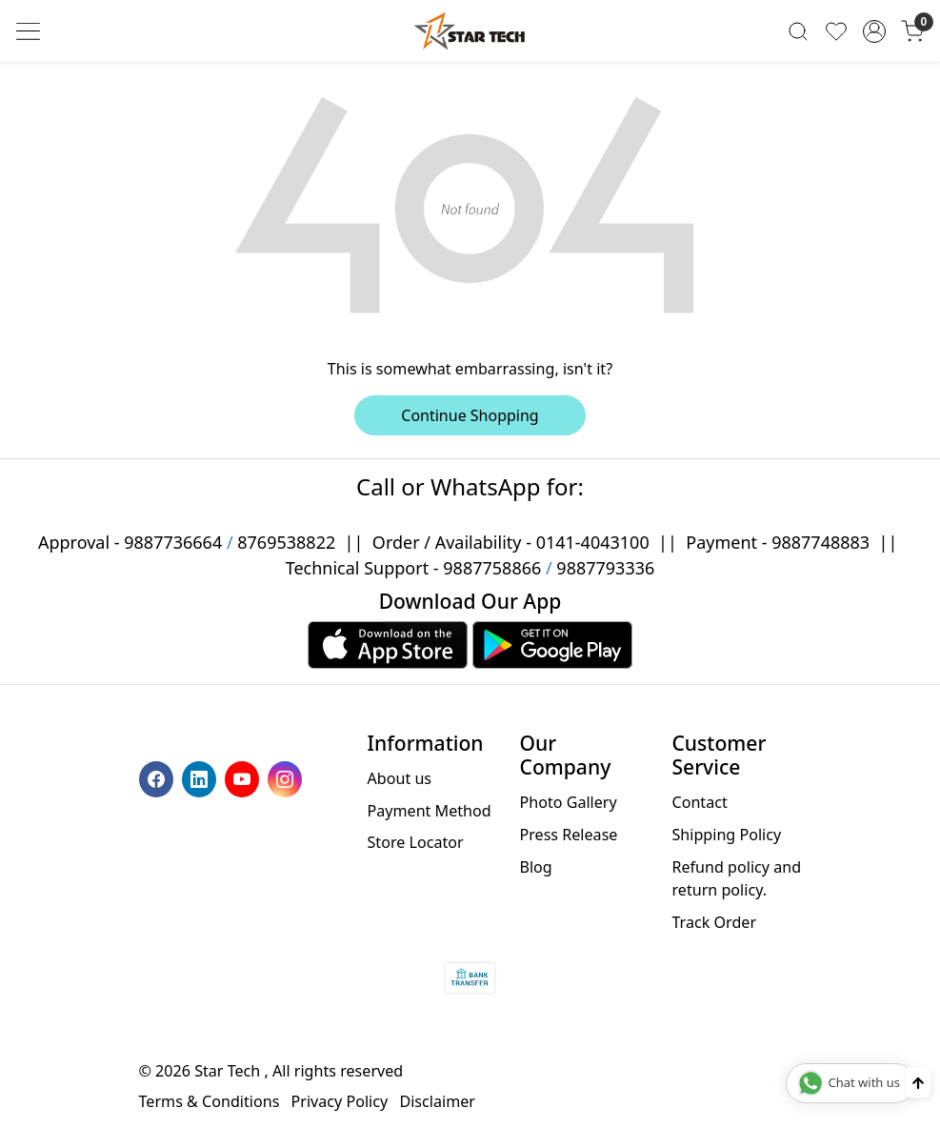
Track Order (713, 922)
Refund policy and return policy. (736, 878)
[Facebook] (158, 777)
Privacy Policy (340, 1101)
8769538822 (286, 542)
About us (400, 778)
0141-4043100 (593, 542)
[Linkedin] (201, 777)
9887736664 (173, 542)
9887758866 (492, 567)
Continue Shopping (469, 415)
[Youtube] (244, 777)
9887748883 (820, 542)
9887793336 (605, 567)
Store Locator (416, 842)
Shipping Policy (726, 834)
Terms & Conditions (209, 1101)
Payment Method (429, 810)
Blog (535, 866)
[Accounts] (874, 31)
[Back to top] (918, 1082)
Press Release (568, 834)
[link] (798, 31)
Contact (699, 802)
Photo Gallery (567, 802)
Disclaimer (437, 1101)
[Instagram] (287, 777)
